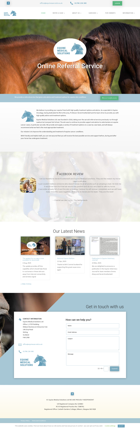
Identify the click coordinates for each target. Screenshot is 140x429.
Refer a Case (58, 13)
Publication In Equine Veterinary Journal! (103, 259)
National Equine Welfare (65, 258)
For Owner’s (110, 13)
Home (43, 13)
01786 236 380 (80, 3)
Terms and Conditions (39, 421)
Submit (115, 369)
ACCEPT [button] (121, 426)
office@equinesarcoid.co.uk (51, 3)
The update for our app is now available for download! (33, 259)
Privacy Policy (25, 421)
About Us (76, 13)
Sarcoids (92, 13)
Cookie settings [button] (110, 426)
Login (117, 3)
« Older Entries (26, 284)
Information (128, 13)
